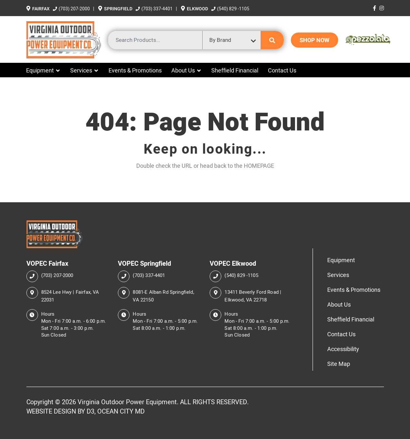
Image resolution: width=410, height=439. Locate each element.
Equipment (40, 70)
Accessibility (343, 349)
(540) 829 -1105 (230, 8)
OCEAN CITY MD (121, 411)
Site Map (338, 364)
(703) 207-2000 (72, 8)
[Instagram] (381, 8)
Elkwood (195, 9)
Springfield (115, 9)
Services (81, 70)
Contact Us (282, 70)
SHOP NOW (314, 40)
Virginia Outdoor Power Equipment (127, 401)
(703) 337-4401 (155, 8)
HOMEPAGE (259, 166)
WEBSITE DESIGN (51, 411)
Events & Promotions (135, 70)
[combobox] (232, 40)
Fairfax (38, 9)
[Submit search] (272, 40)
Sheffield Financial (234, 70)
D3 (90, 411)
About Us (183, 70)
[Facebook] (374, 8)
